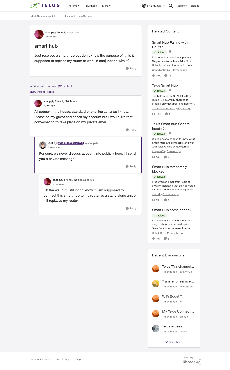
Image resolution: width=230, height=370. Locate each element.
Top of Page (63, 358)
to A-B (91, 179)
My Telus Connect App (176, 311)
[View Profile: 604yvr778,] (155, 268)
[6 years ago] (179, 70)
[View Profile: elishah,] (155, 313)
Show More (173, 342)
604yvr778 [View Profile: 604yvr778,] (186, 271)
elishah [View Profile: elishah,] (184, 316)
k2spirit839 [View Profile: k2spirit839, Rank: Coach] (158, 151)
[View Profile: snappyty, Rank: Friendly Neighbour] (39, 34)
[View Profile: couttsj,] (155, 328)
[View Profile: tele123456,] (155, 283)
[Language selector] (153, 5)
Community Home (40, 358)
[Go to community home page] (45, 6)
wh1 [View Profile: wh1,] (182, 301)
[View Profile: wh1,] (155, 298)
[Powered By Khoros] (192, 361)
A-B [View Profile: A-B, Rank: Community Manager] (50, 143)
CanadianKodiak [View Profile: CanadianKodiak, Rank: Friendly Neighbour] (161, 69)
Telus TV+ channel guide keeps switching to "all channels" (176, 266)
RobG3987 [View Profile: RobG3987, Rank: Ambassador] (158, 232)
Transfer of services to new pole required (178, 281)
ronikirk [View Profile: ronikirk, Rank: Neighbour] (156, 194)
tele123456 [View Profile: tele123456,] (186, 286)
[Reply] (131, 68)
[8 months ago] (170, 194)
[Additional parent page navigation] (59, 16)
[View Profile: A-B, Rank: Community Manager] (43, 145)
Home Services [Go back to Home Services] (84, 15)
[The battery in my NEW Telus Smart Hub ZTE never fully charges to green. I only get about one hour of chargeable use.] (174, 99)
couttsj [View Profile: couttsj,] (183, 331)
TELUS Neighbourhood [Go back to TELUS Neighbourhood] (41, 15)
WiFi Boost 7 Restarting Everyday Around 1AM (178, 296)
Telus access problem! (172, 326)
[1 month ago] (169, 271)
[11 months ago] (174, 233)
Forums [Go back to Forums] (69, 15)
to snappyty (91, 143)
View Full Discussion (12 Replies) (51, 86)
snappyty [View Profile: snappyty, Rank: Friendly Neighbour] (50, 32)
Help (78, 358)
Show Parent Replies (42, 91)
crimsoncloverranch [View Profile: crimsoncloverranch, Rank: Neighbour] (163, 108)
